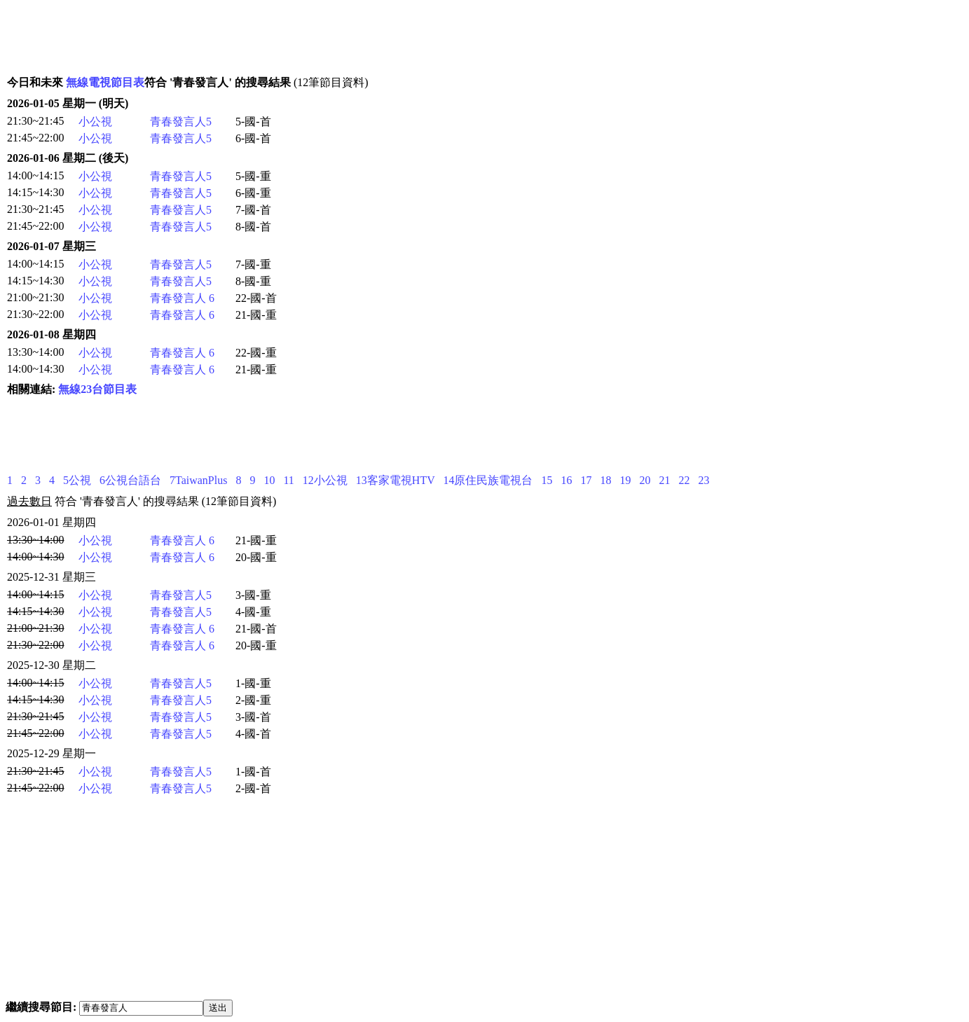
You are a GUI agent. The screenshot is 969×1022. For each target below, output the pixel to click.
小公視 (95, 121)
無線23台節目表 (97, 389)
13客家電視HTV (395, 480)
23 (703, 480)
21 (664, 480)
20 (644, 480)
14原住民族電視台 (487, 480)
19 (625, 480)
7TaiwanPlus (198, 480)
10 (269, 480)
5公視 (77, 480)
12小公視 (325, 480)
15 (546, 480)
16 (566, 480)
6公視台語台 (130, 480)
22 (683, 480)
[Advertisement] (263, 37)
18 (605, 480)
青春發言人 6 (182, 298)
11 (288, 480)
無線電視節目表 (105, 82)
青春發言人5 (181, 121)
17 (585, 480)
